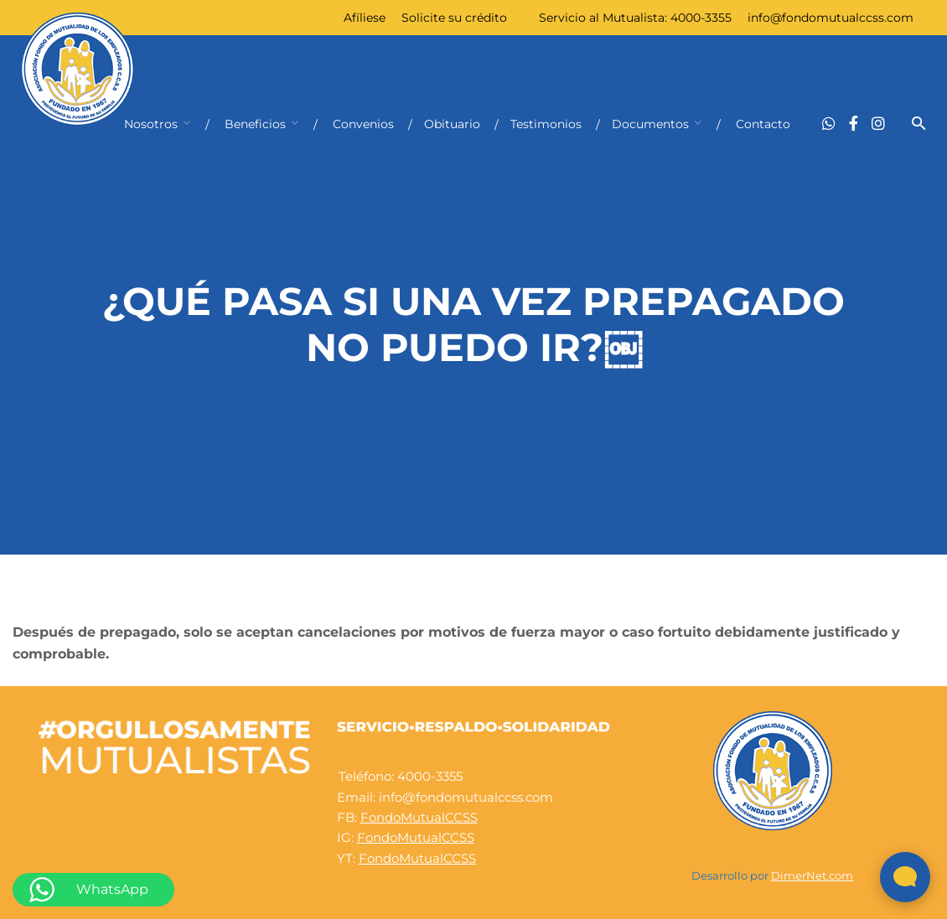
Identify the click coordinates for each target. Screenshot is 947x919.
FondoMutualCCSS (419, 817)
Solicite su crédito (454, 17)
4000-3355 (701, 17)
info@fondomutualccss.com (830, 17)
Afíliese (365, 17)
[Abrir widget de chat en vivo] (905, 877)
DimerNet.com (812, 876)
